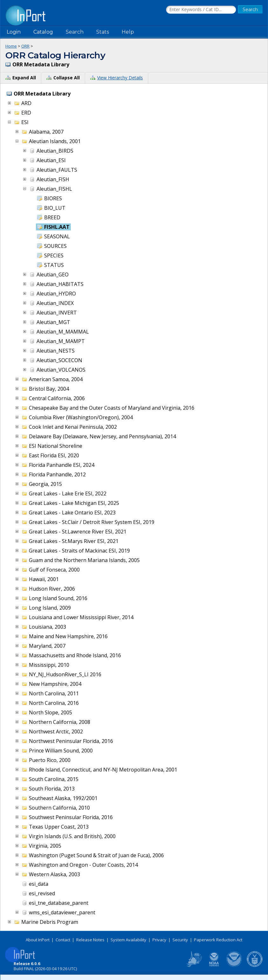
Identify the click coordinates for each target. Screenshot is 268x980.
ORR (25, 46)
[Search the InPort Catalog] (201, 10)
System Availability (128, 940)
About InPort (38, 940)
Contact (63, 940)
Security (180, 940)
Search (75, 32)
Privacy (159, 940)
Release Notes (90, 940)
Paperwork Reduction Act (218, 940)
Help (128, 32)
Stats (102, 32)
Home (11, 46)
